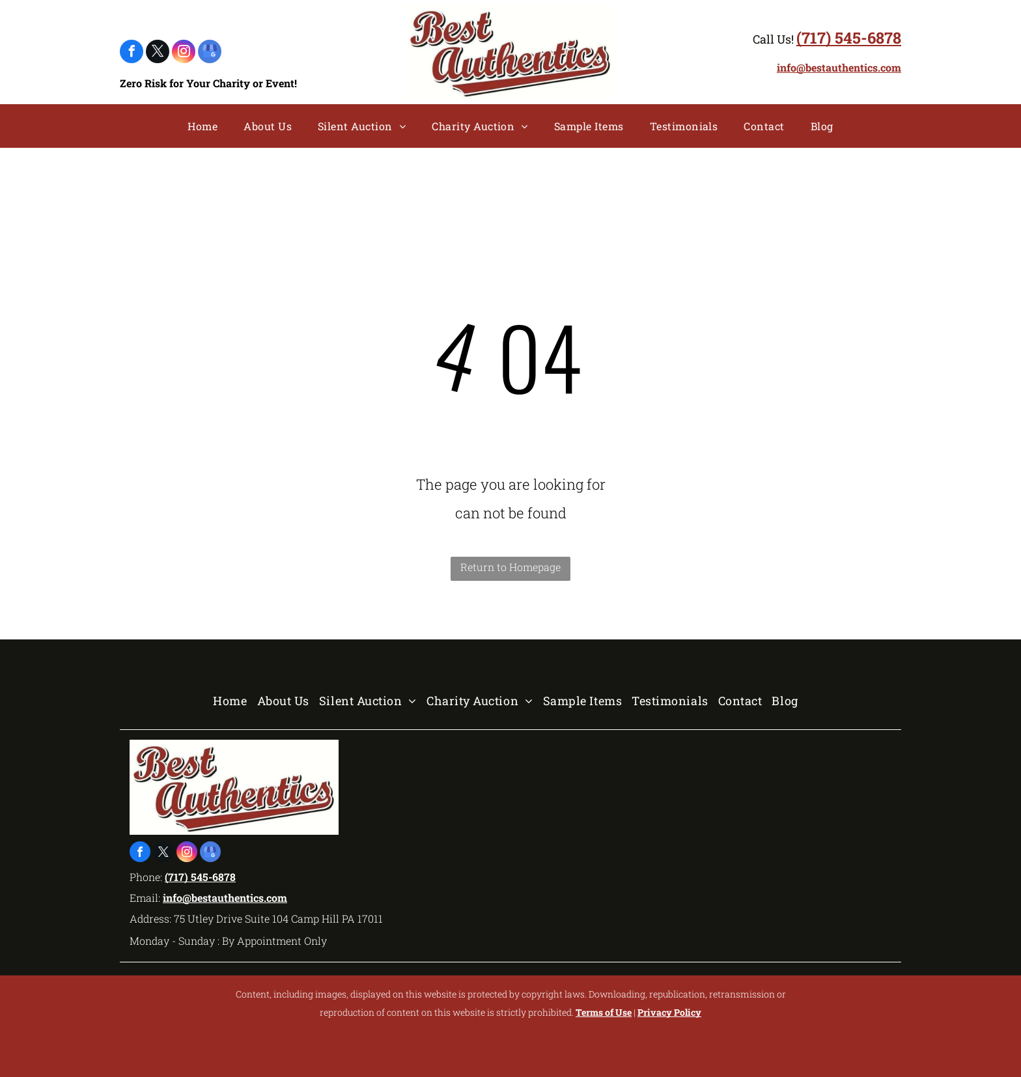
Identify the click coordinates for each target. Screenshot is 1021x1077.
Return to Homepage (510, 567)
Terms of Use (604, 1012)
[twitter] (157, 53)
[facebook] (131, 53)
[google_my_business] (209, 53)
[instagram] (183, 53)
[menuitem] (203, 126)
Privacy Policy (669, 1012)
